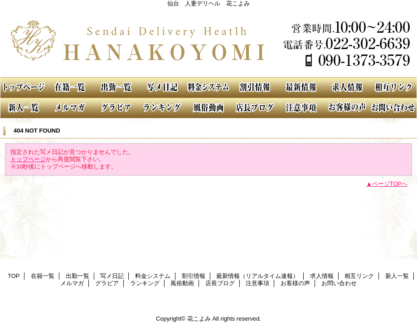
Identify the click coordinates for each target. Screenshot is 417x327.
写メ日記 (162, 87)
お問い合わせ (393, 108)
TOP (23, 87)
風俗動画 (208, 108)
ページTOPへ (390, 183)
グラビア (116, 108)
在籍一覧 (70, 87)
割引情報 (255, 87)
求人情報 (347, 87)
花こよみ (208, 42)
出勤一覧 (116, 87)
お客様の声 (347, 108)
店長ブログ (255, 108)
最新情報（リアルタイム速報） (301, 87)
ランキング (162, 108)
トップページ (28, 159)
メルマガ (70, 108)
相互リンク (393, 87)
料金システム (208, 87)
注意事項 (301, 108)
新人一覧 (23, 108)
